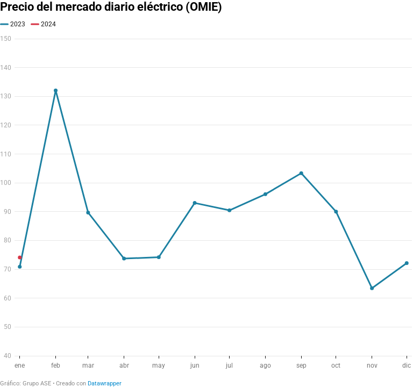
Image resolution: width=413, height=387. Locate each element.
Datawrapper (105, 383)
